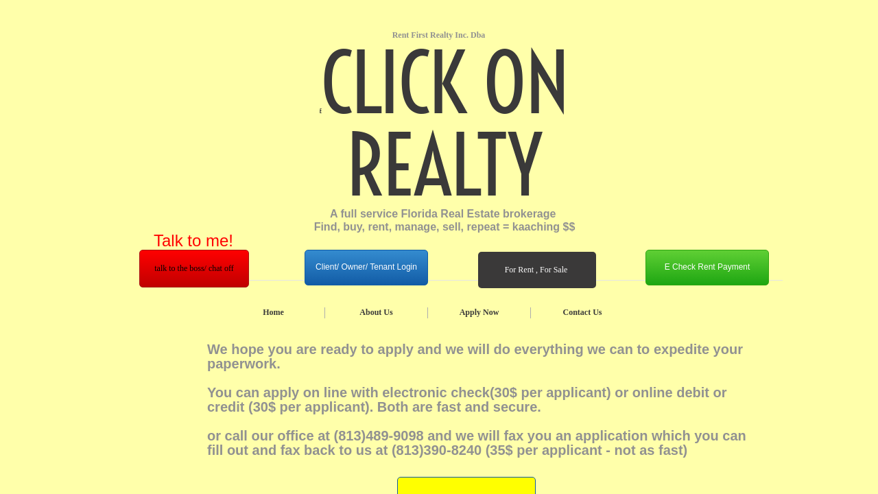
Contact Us (582, 312)
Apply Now (479, 312)
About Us (375, 312)
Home (273, 312)
